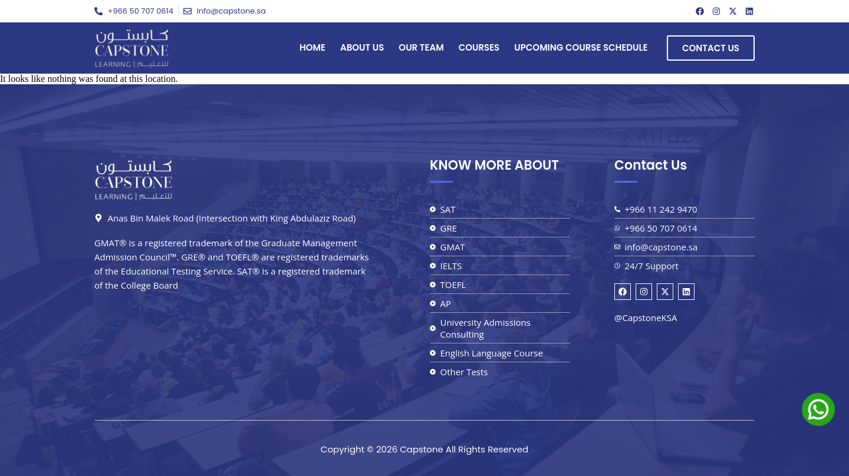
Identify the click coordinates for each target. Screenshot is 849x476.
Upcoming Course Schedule (580, 47)
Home (312, 47)
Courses (479, 47)
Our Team (421, 47)
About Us (362, 47)
